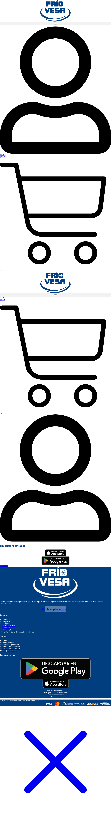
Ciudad (3, 155)
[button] (55, 23)
